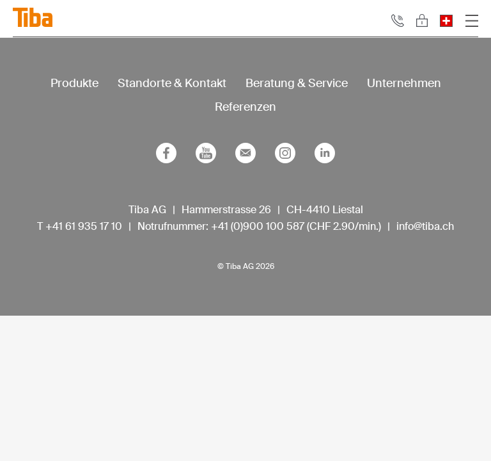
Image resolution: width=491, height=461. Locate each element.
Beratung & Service (297, 83)
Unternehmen (404, 83)
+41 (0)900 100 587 (257, 226)
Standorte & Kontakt (172, 83)
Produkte (74, 83)
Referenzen (245, 107)
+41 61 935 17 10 (83, 226)
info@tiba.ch (425, 226)
